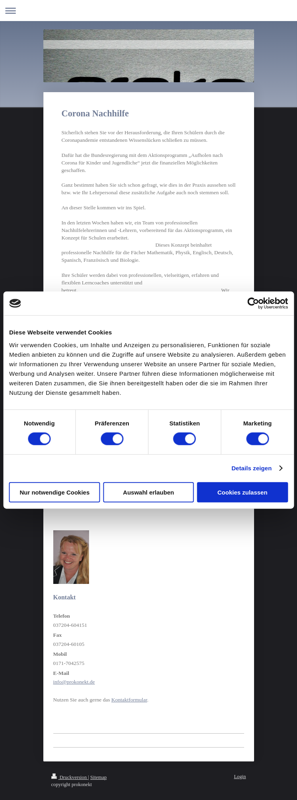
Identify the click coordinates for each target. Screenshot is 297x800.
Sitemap (98, 777)
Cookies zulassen (242, 492)
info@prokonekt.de (74, 682)
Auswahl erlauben (148, 492)
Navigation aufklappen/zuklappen (148, 10)
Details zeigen (251, 468)
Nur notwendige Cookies (54, 492)
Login (240, 776)
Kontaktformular (129, 700)
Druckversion (69, 777)
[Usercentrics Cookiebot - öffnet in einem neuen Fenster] (253, 303)
